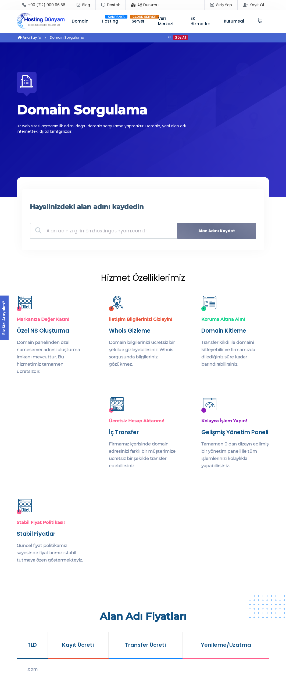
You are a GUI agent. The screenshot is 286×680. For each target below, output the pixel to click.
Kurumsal (234, 21)
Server (138, 21)
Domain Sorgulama (67, 37)
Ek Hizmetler (200, 21)
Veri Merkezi (165, 21)
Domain (80, 21)
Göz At (183, 37)
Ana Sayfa (29, 37)
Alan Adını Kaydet (218, 230)
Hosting (110, 21)
